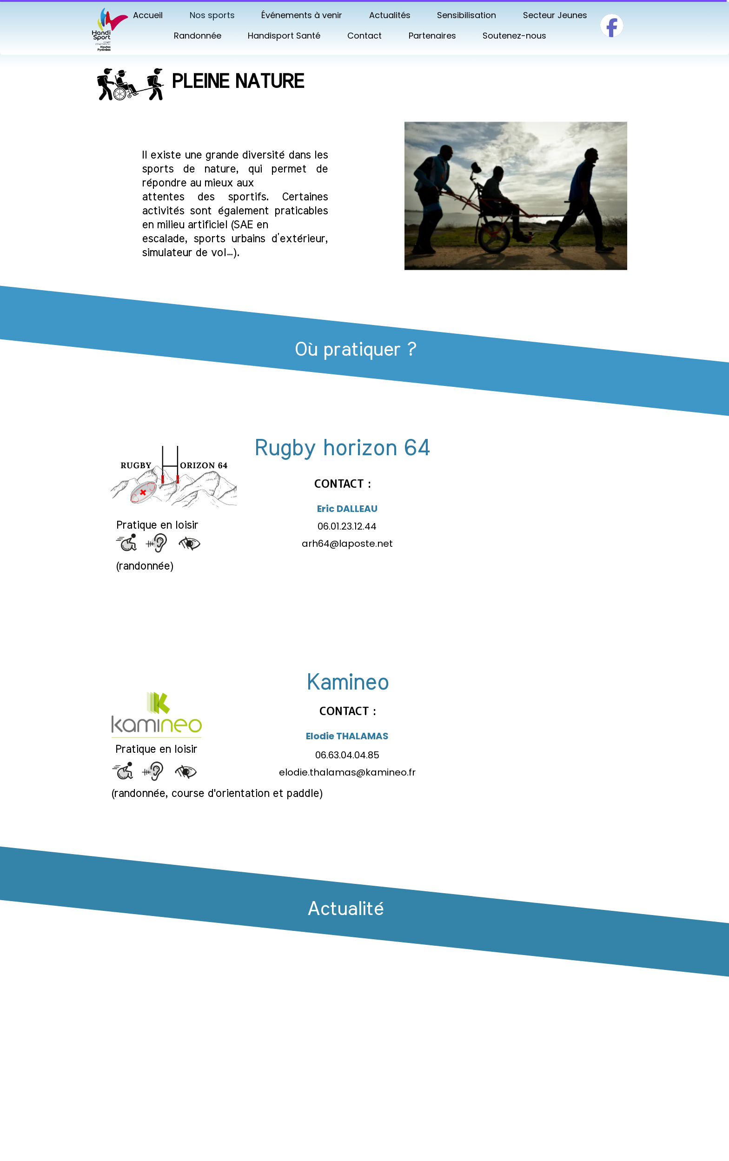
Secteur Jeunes (555, 15)
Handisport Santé (284, 35)
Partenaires (432, 35)
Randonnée (197, 35)
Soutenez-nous (514, 35)
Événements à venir (301, 15)
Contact (364, 35)
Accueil (148, 15)
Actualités (390, 15)
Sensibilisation (466, 15)
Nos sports (212, 15)
